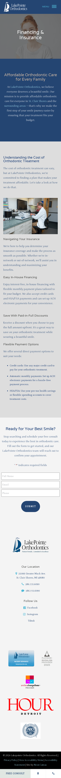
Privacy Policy (10, 760)
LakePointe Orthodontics (25, 87)
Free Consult (15, 773)
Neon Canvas (40, 765)
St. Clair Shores (38, 101)
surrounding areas (15, 105)
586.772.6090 (30, 584)
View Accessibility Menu (31, 760)
